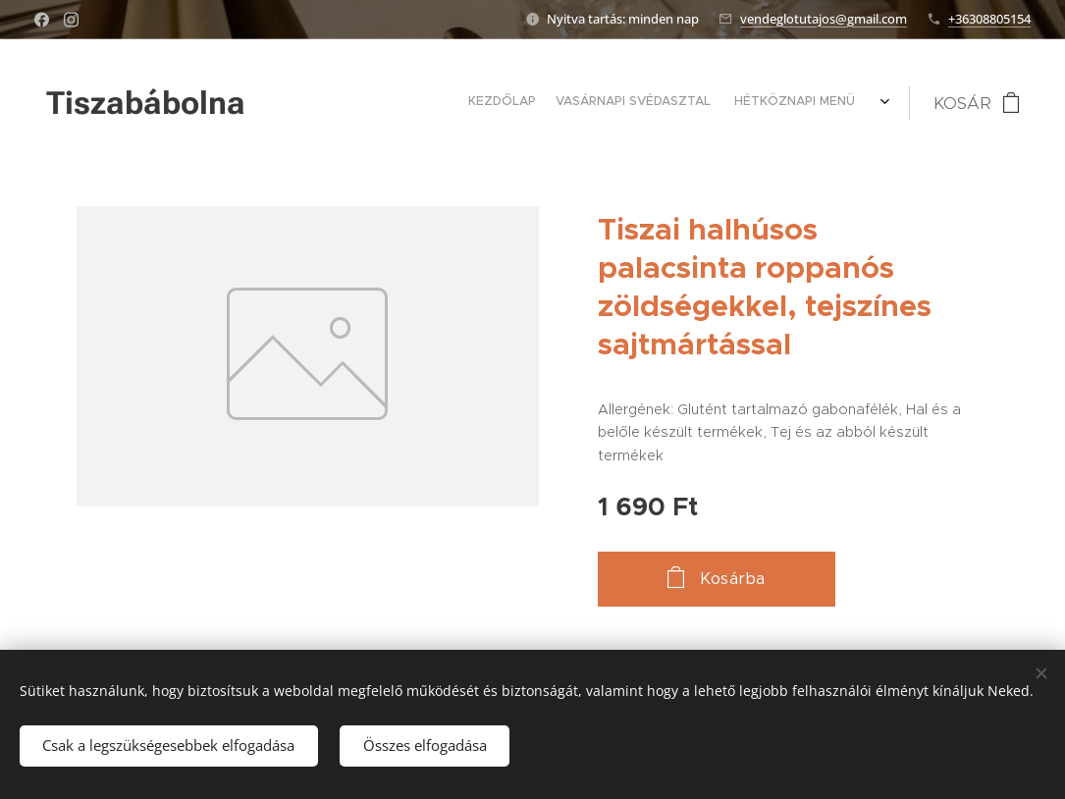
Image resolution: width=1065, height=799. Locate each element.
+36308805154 (989, 18)
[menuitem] (675, 103)
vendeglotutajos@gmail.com (823, 18)
